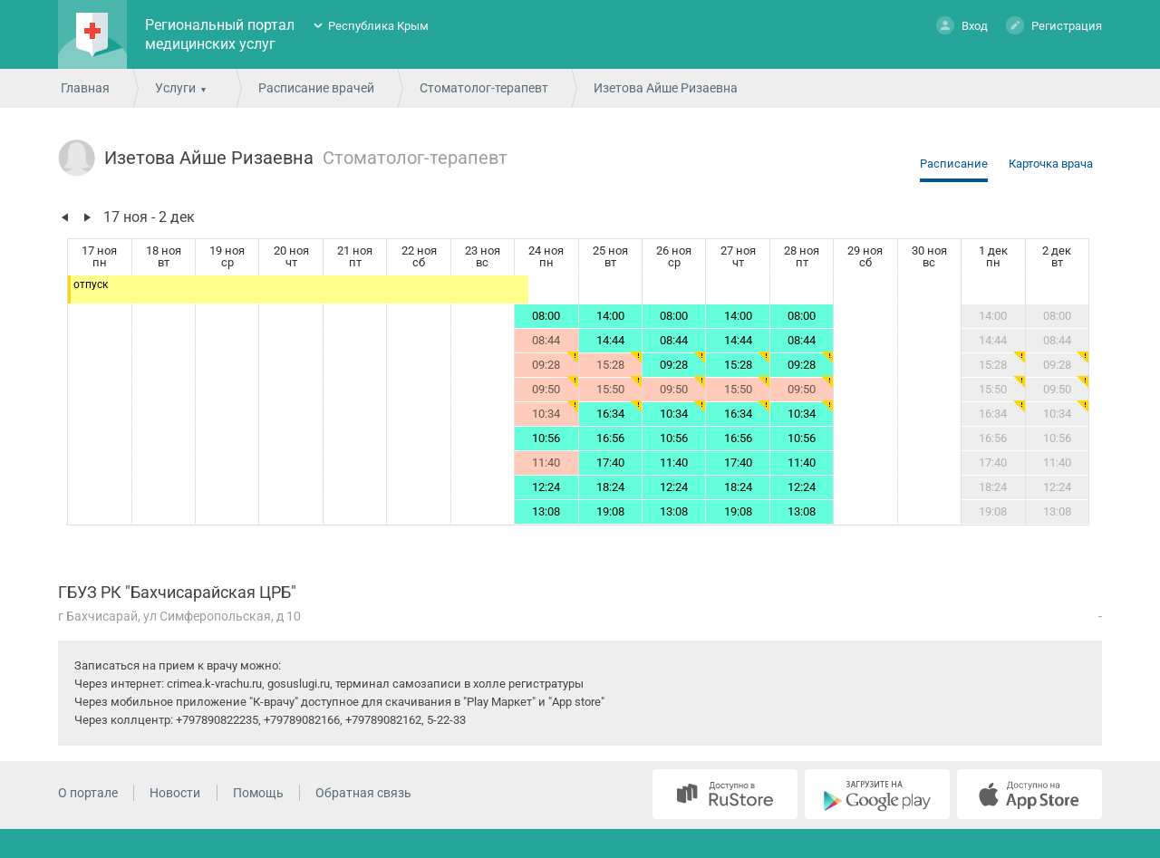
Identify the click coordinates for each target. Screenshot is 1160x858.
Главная (85, 88)
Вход (962, 24)
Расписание (954, 163)
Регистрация (1054, 24)
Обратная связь (363, 793)
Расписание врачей (316, 88)
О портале (88, 793)
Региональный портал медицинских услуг (220, 34)
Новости (175, 793)
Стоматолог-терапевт (484, 88)
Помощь (258, 793)
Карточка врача (1051, 163)
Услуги (175, 88)
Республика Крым (378, 26)
